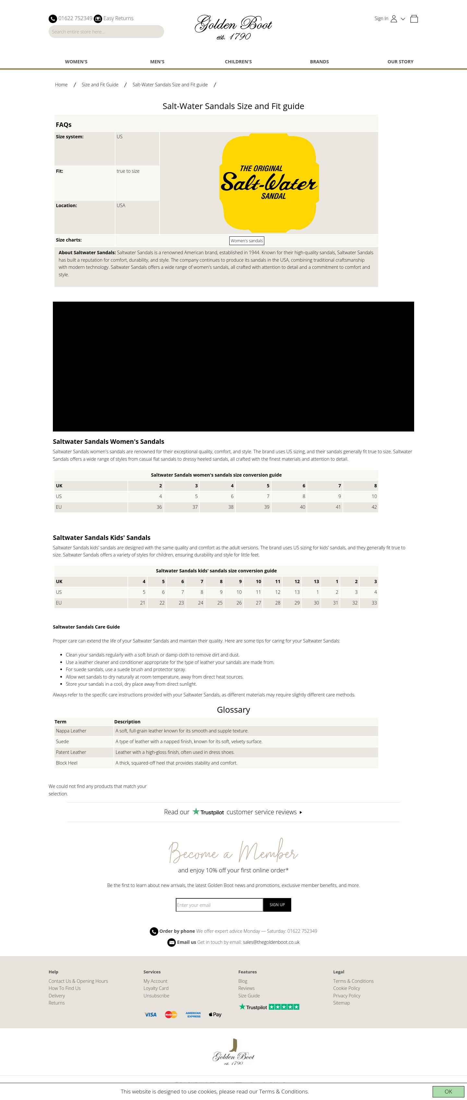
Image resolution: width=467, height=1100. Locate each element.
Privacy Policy (347, 996)
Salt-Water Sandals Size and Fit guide (170, 84)
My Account (156, 981)
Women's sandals (247, 241)
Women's (76, 61)
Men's (157, 61)
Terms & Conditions (283, 1091)
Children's (238, 61)
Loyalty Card (156, 988)
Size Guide (249, 996)
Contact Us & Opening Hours (78, 981)
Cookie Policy (346, 988)
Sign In (382, 18)
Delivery (57, 996)
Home (61, 84)
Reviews (246, 988)
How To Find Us (65, 988)
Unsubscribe (157, 996)
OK (448, 1091)
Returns (57, 1003)
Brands (319, 61)
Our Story (400, 61)
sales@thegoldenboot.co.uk (271, 942)
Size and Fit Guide (100, 84)
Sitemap (341, 1003)
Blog (242, 981)
